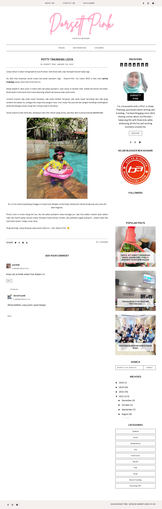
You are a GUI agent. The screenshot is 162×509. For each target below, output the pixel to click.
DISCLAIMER (89, 3)
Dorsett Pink (122, 504)
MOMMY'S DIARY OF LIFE (146, 504)
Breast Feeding (135, 480)
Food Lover (135, 455)
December (127, 400)
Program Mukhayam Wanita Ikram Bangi (135, 347)
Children (99, 48)
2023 (121, 391)
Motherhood (79, 48)
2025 (121, 382)
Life (135, 449)
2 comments (102, 242)
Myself (135, 461)
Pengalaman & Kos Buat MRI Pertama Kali (135, 302)
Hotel (135, 474)
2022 (121, 396)
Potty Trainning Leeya (57, 59)
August (125, 414)
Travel (61, 48)
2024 (121, 387)
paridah (16, 264)
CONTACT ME (69, 3)
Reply (9, 281)
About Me (50, 3)
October (126, 404)
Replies (15, 289)
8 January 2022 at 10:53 (20, 268)
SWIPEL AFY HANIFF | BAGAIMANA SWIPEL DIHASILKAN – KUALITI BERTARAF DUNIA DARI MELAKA (135, 257)
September (127, 409)
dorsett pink (19, 295)
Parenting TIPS (135, 486)
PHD (135, 468)
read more (135, 133)
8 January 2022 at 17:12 (21, 299)
